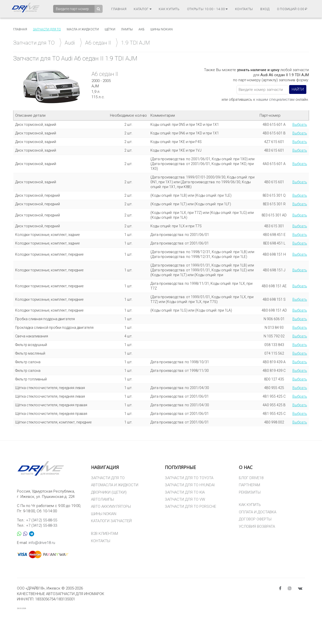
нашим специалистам (275, 99)
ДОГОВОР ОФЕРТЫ (255, 519)
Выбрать (299, 125)
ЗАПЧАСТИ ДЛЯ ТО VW (185, 499)
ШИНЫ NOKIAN (103, 514)
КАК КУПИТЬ (250, 504)
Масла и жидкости (83, 29)
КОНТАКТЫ (100, 541)
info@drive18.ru (42, 542)
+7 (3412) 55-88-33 (41, 525)
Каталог (142, 9)
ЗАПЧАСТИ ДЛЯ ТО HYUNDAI (190, 485)
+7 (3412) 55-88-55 (41, 520)
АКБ (142, 29)
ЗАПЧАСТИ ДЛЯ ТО (108, 478)
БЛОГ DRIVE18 (251, 478)
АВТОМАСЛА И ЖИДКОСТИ (114, 485)
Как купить (169, 9)
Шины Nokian (161, 29)
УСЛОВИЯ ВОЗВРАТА (257, 526)
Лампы (127, 29)
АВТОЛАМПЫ (102, 499)
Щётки (110, 29)
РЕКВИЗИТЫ (250, 492)
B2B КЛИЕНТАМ (104, 533)
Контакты (244, 9)
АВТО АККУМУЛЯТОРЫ (111, 506)
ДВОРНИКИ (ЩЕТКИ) (109, 492)
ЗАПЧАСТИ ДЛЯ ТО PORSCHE (190, 506)
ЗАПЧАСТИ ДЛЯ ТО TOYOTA (189, 478)
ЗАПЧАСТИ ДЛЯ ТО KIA (185, 492)
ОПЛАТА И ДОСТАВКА (257, 512)
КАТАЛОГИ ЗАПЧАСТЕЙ (111, 521)
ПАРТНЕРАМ (249, 485)
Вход (265, 9)
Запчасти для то (47, 29)
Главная (119, 9)
